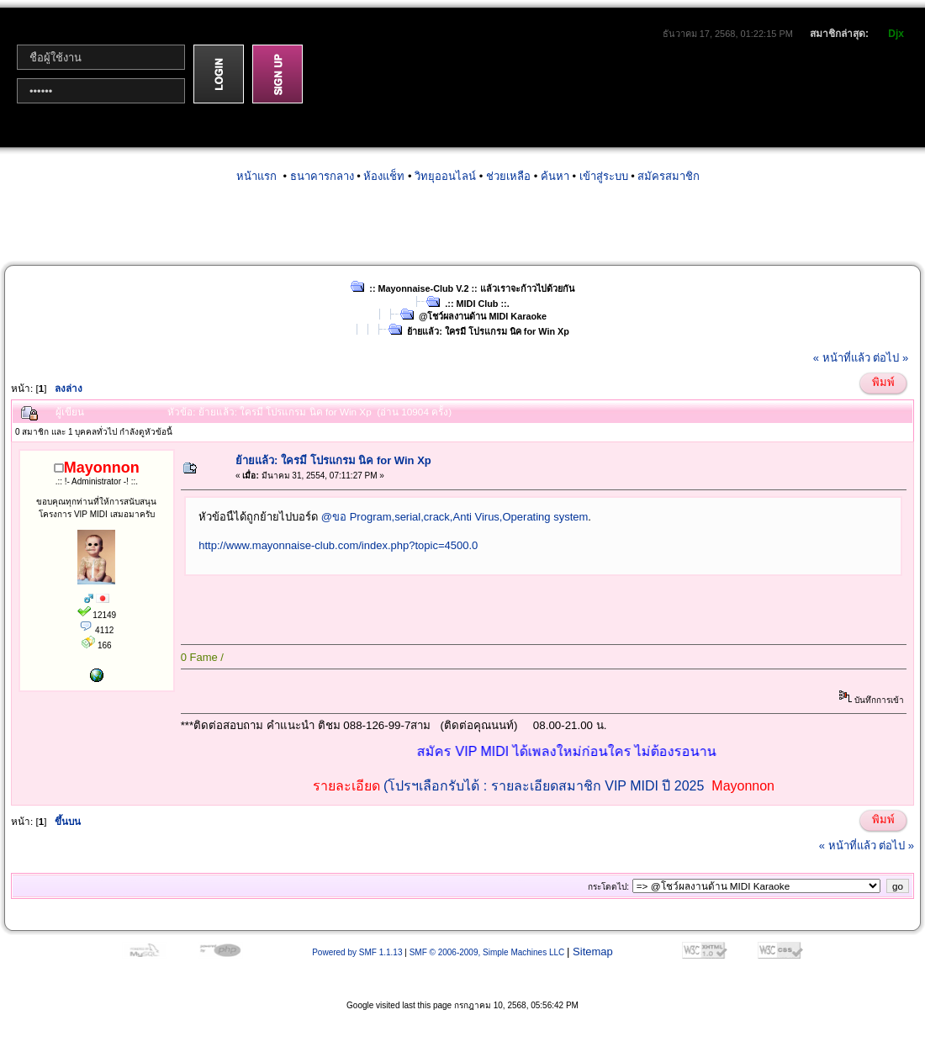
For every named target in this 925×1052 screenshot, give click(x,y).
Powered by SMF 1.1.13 (357, 952)
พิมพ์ (883, 382)
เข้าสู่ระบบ (603, 176)
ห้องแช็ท (383, 176)
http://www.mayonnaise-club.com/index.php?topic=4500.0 (338, 545)
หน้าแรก (256, 176)
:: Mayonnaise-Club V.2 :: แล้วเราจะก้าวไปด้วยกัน (471, 288)
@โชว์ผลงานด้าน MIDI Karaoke (483, 316)
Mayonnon (742, 786)
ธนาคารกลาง (322, 176)
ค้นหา (555, 176)
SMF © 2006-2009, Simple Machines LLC (487, 952)
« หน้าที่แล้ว (841, 358)
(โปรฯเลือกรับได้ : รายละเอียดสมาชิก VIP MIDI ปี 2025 (543, 786)
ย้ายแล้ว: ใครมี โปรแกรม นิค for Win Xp (488, 331)
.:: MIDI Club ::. (477, 304)
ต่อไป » (890, 358)
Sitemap (593, 951)
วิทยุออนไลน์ (445, 176)
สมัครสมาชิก (668, 176)
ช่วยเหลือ (508, 176)
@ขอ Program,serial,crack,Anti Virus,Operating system (455, 516)
